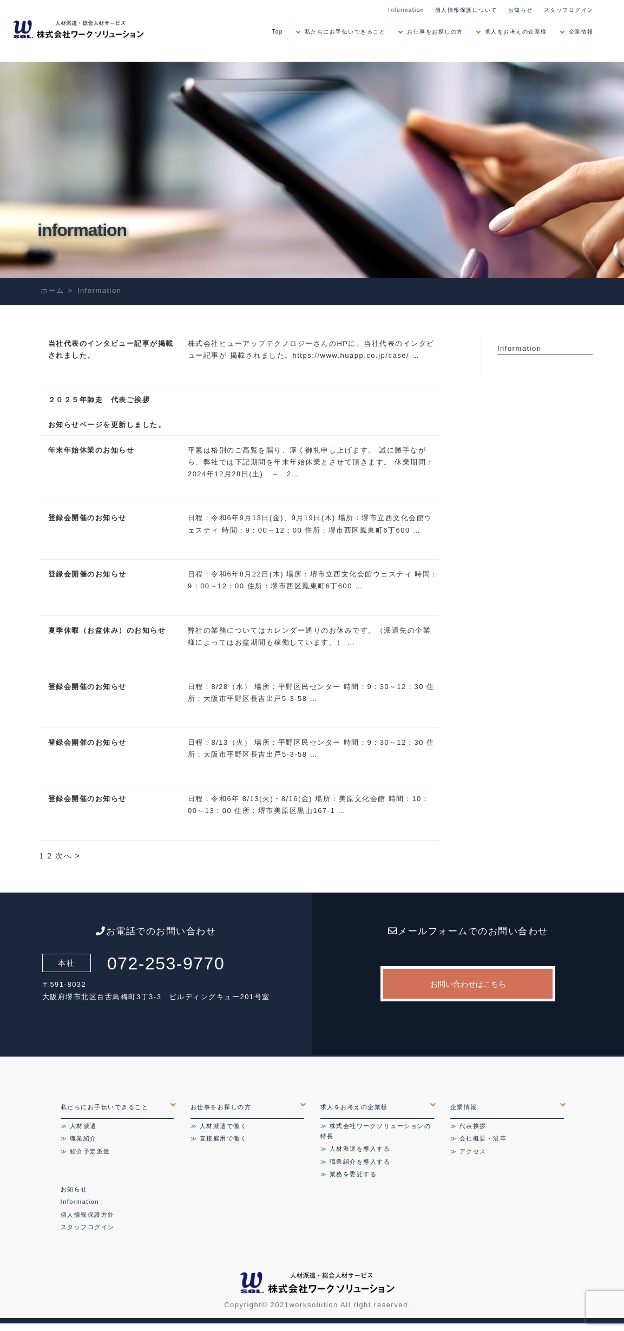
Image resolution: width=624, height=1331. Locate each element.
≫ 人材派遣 (79, 1126)
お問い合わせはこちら (468, 984)
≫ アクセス (468, 1151)
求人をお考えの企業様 (516, 32)
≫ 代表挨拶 (468, 1126)
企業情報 (581, 32)
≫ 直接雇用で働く (219, 1138)
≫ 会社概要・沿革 (478, 1138)
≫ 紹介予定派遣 (85, 1151)
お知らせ (520, 10)
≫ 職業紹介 (79, 1138)
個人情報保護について (466, 10)
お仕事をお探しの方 (435, 32)
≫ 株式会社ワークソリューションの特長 (375, 1131)
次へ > (67, 855)
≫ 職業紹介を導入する (355, 1161)
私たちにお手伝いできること (345, 32)
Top (277, 32)
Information (406, 10)
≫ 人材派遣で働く (219, 1126)
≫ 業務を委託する (348, 1174)
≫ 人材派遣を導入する (355, 1148)
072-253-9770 (166, 963)
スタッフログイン (569, 10)
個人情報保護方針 (88, 1214)
